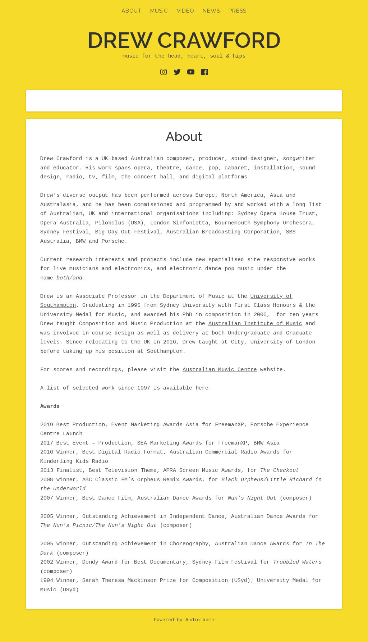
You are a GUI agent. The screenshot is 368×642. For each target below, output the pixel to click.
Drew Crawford (184, 40)
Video (185, 11)
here (202, 388)
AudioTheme (199, 620)
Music (159, 11)
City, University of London (273, 342)
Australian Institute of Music (255, 324)
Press (238, 11)
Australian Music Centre (220, 370)
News (211, 11)
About (131, 11)
